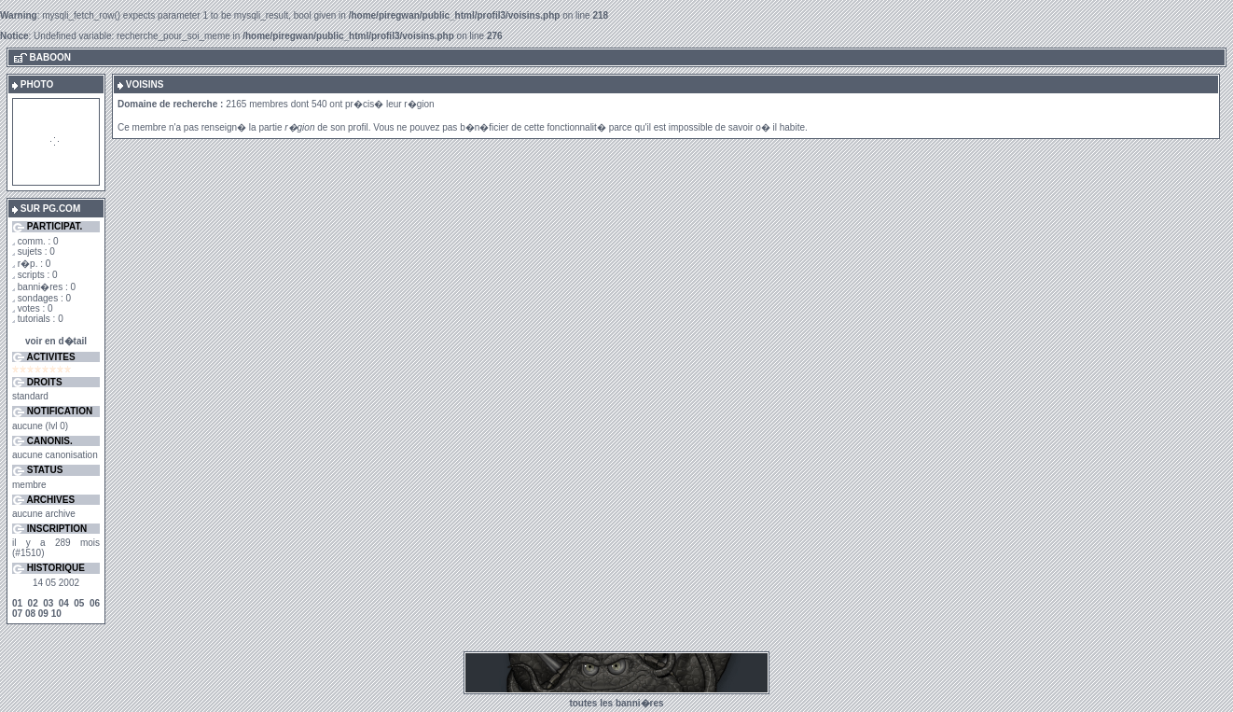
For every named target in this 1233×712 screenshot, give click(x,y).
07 (17, 613)
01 (17, 603)
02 (33, 603)
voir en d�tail (56, 341)
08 (30, 613)
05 (79, 603)
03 (48, 603)
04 (64, 603)
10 (56, 613)
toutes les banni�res (616, 703)
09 (43, 613)
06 (95, 603)
